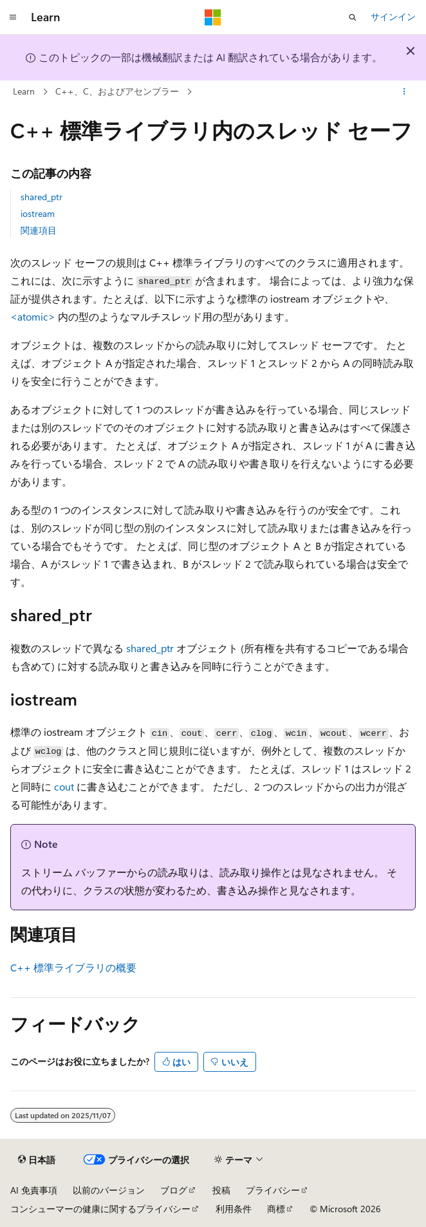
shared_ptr (41, 197)
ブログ (173, 1190)
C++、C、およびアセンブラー (117, 91)
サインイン (393, 16)
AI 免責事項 (33, 1190)
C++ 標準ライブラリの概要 (73, 967)
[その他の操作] (404, 92)
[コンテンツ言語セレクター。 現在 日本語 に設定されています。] (36, 1160)
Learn (24, 91)
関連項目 (39, 230)
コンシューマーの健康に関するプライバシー (100, 1209)
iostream (38, 213)
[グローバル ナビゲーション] (13, 17)
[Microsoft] (213, 17)
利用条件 (234, 1209)
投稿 (221, 1190)
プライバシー (273, 1190)
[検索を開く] (353, 17)
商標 (276, 1209)
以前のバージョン (109, 1190)
